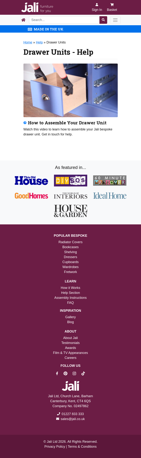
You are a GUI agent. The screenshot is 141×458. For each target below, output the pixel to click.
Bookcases (70, 247)
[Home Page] (23, 20)
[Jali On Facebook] (59, 374)
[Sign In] (96, 7)
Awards (70, 348)
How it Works (70, 288)
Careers (70, 358)
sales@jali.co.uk (73, 419)
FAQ (70, 303)
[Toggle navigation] (115, 20)
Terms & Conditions (82, 446)
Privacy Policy (54, 446)
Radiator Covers (70, 242)
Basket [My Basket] (112, 7)
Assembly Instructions (70, 298)
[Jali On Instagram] (77, 374)
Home (27, 42)
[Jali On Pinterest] (68, 374)
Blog (70, 322)
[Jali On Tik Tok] (83, 374)
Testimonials (70, 343)
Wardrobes (70, 267)
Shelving (70, 252)
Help (39, 42)
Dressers (70, 257)
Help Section (70, 293)
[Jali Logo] (37, 7)
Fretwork (70, 272)
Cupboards (70, 262)
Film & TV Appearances (70, 353)
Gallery (70, 317)
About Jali (70, 338)
